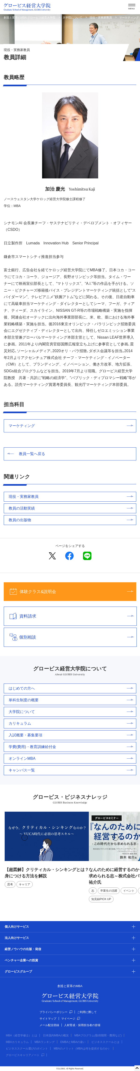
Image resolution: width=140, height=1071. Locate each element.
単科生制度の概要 (71, 700)
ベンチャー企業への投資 (21, 960)
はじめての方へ (71, 688)
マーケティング (71, 426)
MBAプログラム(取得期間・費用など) (98, 1035)
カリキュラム (71, 723)
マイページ (70, 1018)
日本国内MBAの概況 (56, 1035)
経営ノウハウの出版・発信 (23, 949)
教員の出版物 (71, 520)
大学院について (72, 17)
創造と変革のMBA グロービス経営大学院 (29, 17)
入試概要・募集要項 (71, 735)
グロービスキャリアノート (25, 1055)
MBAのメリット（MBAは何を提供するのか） (82, 1048)
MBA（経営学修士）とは (21, 1035)
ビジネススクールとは (105, 1042)
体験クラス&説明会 (68, 592)
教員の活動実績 (71, 508)
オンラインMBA (71, 758)
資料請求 (68, 616)
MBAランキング (45, 1042)
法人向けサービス (17, 938)
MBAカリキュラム (17, 1042)
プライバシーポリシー (55, 1012)
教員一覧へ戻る (26, 454)
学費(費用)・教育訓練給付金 (71, 747)
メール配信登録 (49, 1025)
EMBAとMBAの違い (73, 1042)
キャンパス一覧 (71, 770)
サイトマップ (47, 1018)
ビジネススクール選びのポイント (27, 1048)
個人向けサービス (17, 926)
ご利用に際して (87, 1012)
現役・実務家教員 (101, 17)
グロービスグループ (18, 971)
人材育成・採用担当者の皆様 (82, 1025)
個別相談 (68, 637)
